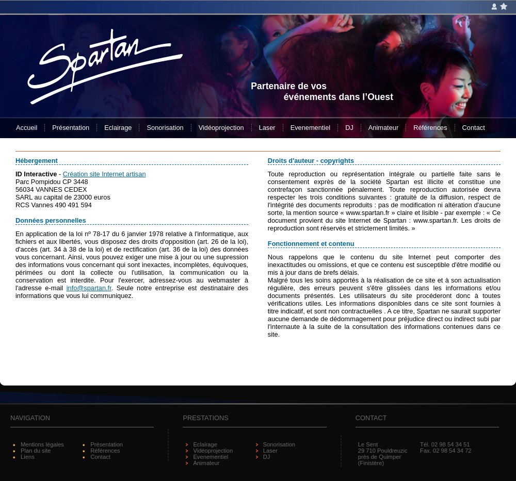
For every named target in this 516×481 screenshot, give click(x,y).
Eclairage (118, 127)
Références (430, 127)
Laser (267, 127)
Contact (473, 127)
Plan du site (36, 450)
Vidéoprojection (221, 127)
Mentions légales (42, 444)
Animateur (383, 127)
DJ (349, 127)
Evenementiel (311, 127)
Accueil (26, 127)
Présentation (70, 127)
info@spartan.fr (89, 288)
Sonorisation (165, 127)
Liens (28, 457)
